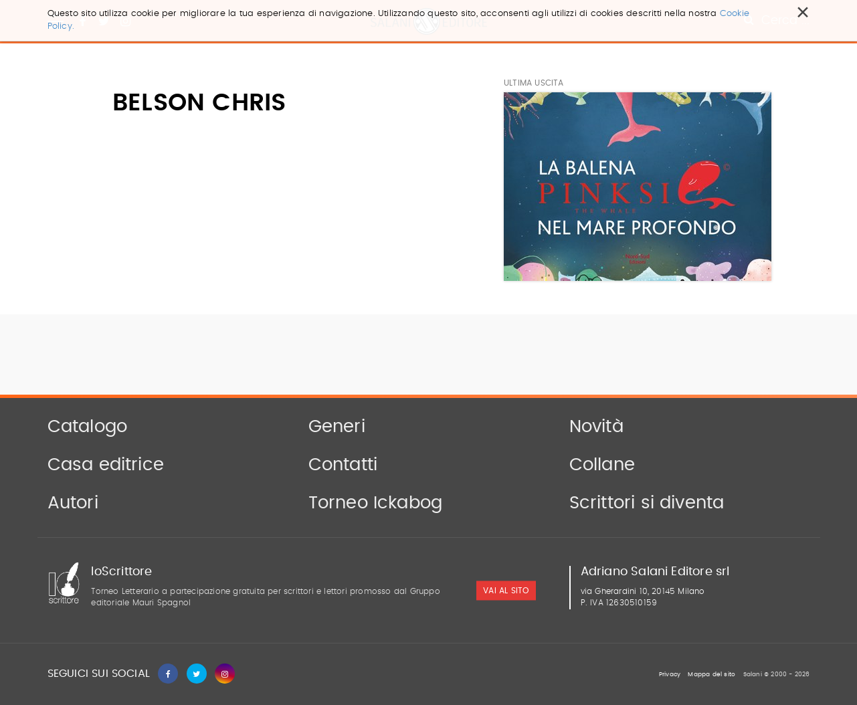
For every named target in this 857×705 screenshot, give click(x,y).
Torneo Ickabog (375, 503)
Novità (596, 426)
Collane (602, 465)
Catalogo (87, 426)
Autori (72, 503)
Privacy (669, 675)
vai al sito (506, 591)
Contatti (343, 465)
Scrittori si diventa (647, 503)
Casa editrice (106, 465)
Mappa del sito (711, 675)
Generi (336, 426)
